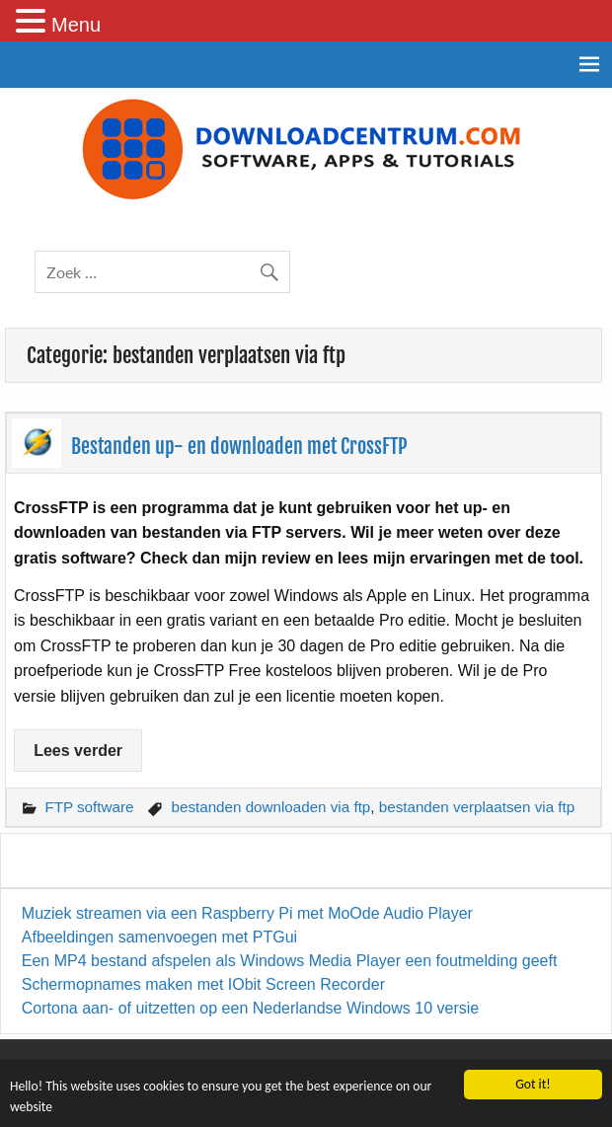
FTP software (88, 806)
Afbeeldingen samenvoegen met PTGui (159, 937)
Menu (76, 25)
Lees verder (78, 750)
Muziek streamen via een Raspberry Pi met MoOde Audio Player (247, 913)
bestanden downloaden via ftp (270, 806)
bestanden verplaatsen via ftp (476, 806)
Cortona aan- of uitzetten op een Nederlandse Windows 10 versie (250, 1008)
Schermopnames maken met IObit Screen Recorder (203, 984)
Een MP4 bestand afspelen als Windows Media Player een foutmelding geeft (290, 960)
